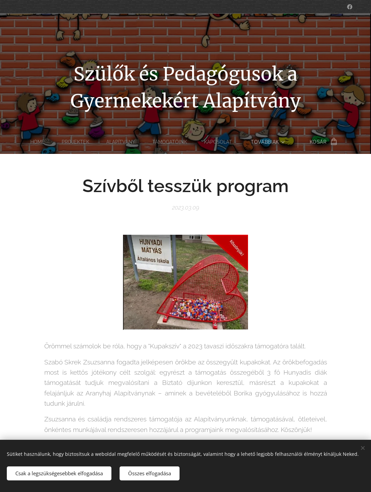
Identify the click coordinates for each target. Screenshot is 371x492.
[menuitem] (37, 141)
